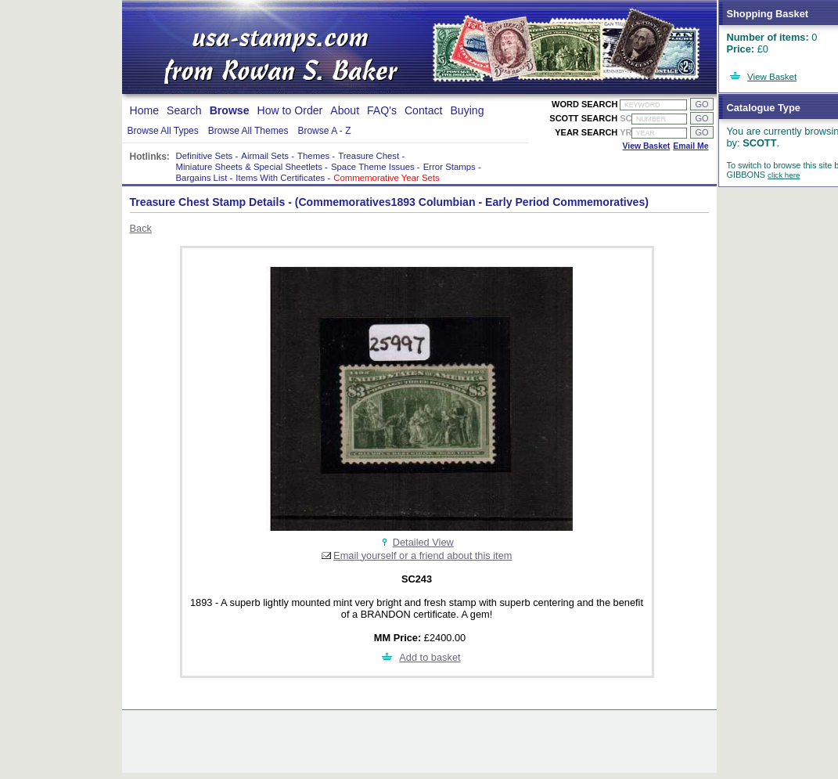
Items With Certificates (280, 177)
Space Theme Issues (373, 166)
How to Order (290, 110)
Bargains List (202, 177)
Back (141, 228)
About (344, 110)
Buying (467, 110)
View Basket (772, 76)
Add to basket (429, 657)
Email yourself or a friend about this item (422, 555)
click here (784, 175)
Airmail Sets (265, 155)
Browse (230, 110)
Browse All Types (163, 130)
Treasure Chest (368, 155)
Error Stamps (449, 166)
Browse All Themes (248, 130)
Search (184, 110)
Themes (313, 155)
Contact (424, 110)
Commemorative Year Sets (386, 177)
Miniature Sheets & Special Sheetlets (249, 166)
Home (145, 110)
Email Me (690, 146)
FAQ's (382, 110)
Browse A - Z (324, 130)
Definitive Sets (204, 155)
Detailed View (423, 542)
